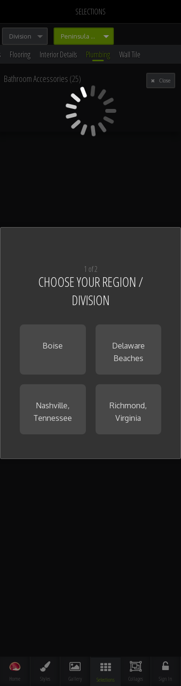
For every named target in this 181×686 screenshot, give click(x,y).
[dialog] (90, 343)
